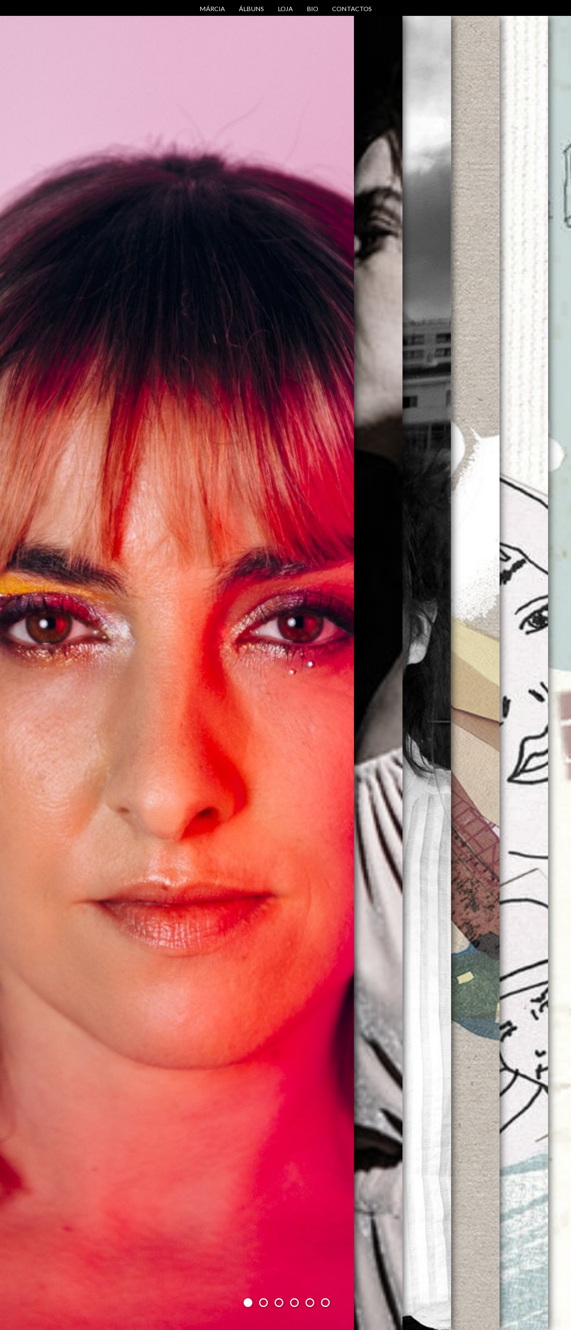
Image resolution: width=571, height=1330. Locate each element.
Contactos (352, 8)
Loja (285, 8)
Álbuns (251, 8)
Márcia (212, 8)
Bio (312, 8)
